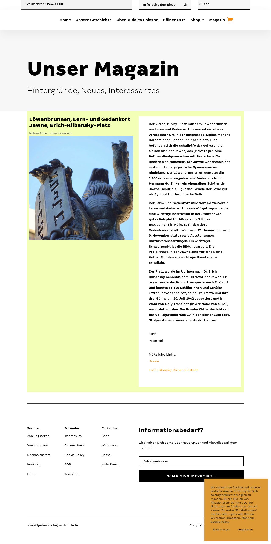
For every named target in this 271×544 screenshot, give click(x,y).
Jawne (154, 361)
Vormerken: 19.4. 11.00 (44, 4)
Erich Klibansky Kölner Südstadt (173, 370)
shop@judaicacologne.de (47, 525)
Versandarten (37, 445)
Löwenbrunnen (60, 133)
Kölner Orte (174, 20)
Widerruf (71, 474)
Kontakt (33, 464)
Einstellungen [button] (221, 529)
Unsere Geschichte (94, 20)
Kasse (106, 455)
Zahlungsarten (38, 436)
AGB (67, 464)
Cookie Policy (74, 455)
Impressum (73, 436)
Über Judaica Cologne (137, 20)
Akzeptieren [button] (245, 529)
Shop (195, 20)
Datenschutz (74, 445)
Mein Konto (110, 464)
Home (65, 20)
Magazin (217, 20)
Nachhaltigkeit (38, 455)
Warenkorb (110, 445)
